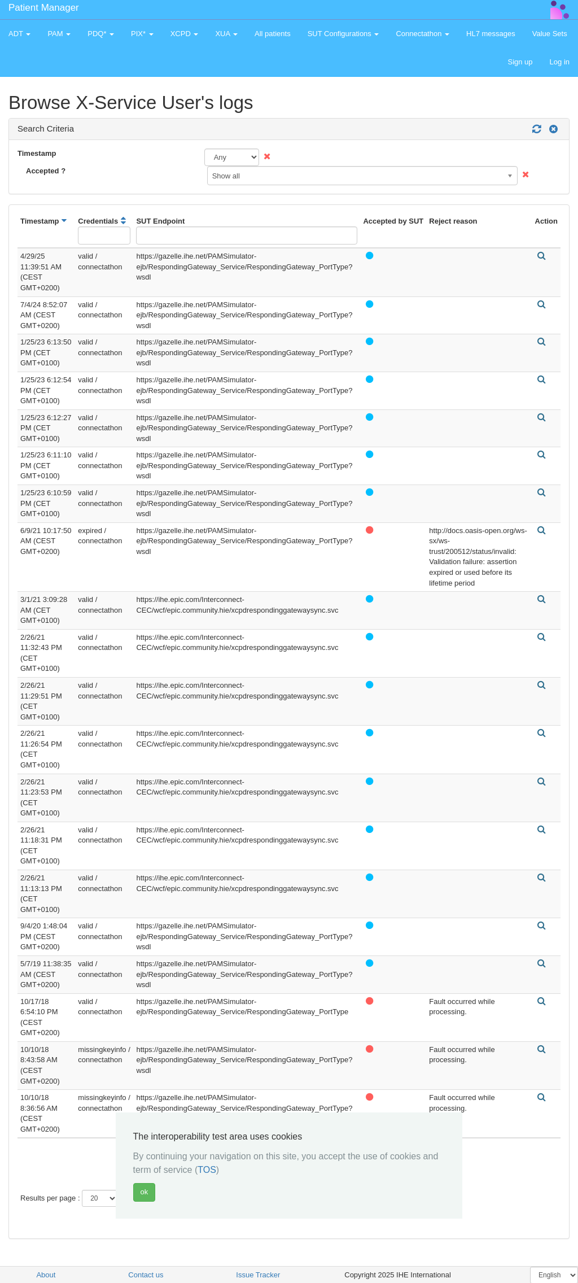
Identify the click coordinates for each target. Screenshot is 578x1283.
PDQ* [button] (100, 33)
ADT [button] (19, 33)
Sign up (519, 62)
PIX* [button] (142, 33)
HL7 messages (490, 33)
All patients (273, 33)
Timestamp (36, 153)
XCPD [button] (184, 33)
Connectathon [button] (422, 33)
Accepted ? (45, 171)
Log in (560, 62)
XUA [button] (226, 33)
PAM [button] (59, 33)
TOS (207, 1170)
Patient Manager (43, 7)
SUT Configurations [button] (343, 33)
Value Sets (549, 33)
